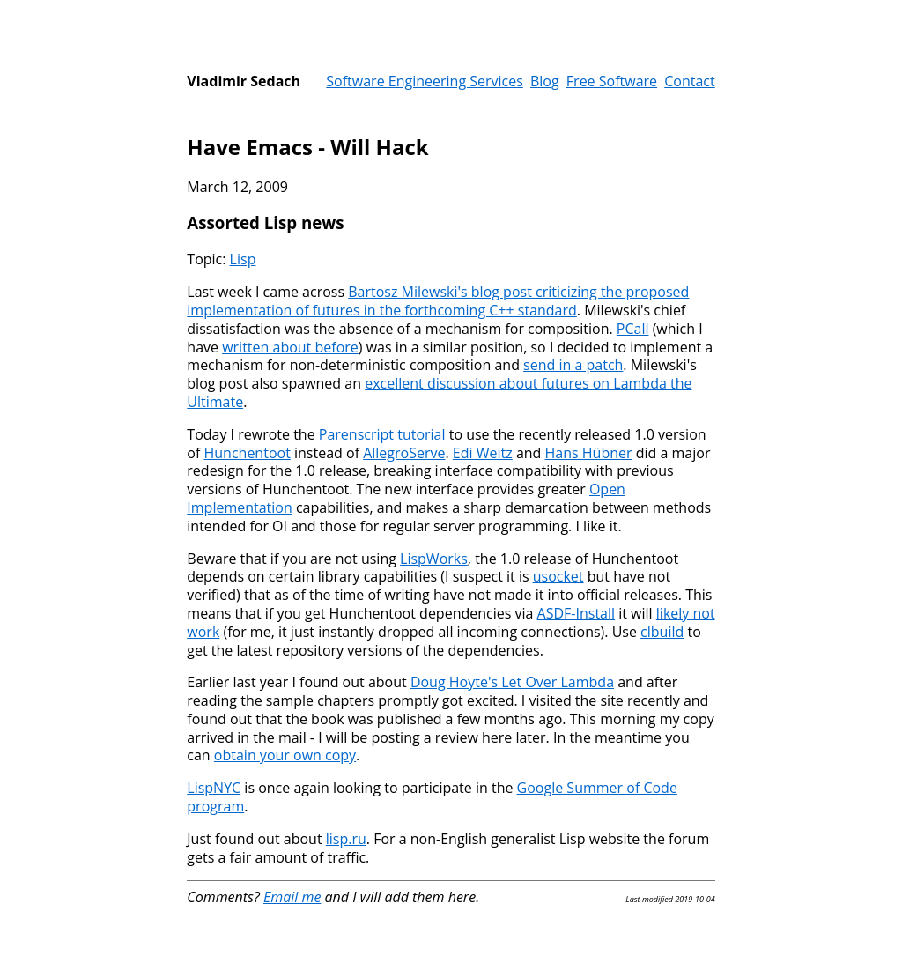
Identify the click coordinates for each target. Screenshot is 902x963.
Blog (544, 81)
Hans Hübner (588, 453)
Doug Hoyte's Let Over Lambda (512, 682)
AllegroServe (404, 453)
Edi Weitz (483, 453)
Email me (292, 897)
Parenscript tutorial (382, 434)
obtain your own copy (285, 755)
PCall (633, 328)
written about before (290, 347)
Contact (689, 81)
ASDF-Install (576, 613)
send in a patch (573, 364)
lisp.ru (346, 838)
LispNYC (213, 787)
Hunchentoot (246, 453)
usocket (558, 576)
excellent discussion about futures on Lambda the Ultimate (439, 392)
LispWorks (434, 558)
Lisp (243, 259)
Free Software (611, 81)
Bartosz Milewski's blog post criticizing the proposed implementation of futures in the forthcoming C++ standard (438, 301)
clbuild (662, 631)
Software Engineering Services (424, 81)
